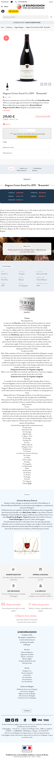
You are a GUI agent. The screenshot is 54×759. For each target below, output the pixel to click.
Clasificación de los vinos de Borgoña (27, 689)
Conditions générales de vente (27, 661)
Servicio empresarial (27, 673)
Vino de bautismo (27, 677)
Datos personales (27, 663)
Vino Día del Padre (27, 682)
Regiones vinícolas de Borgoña (27, 693)
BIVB (29, 483)
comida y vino (23, 168)
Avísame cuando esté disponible (27, 137)
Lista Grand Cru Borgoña (27, 691)
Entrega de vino (27, 671)
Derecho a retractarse (27, 657)
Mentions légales (27, 659)
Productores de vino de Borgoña (27, 698)
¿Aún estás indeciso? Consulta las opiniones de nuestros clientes (27, 620)
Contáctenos (27, 711)
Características (37, 168)
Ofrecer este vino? (27, 153)
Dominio (34, 170)
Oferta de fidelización (27, 652)
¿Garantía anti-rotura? (27, 147)
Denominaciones (21, 170)
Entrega (27, 142)
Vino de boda (27, 675)
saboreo (11, 168)
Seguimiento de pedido (27, 654)
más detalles (6, 110)
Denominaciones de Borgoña (27, 696)
